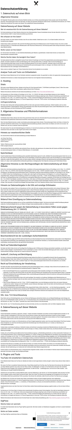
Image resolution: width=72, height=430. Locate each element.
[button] (69, 413)
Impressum (61, 427)
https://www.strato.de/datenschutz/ (45, 91)
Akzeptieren (42, 424)
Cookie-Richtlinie (47, 427)
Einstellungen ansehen (64, 424)
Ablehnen (53, 424)
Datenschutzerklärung (54, 427)
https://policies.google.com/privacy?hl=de (59, 397)
